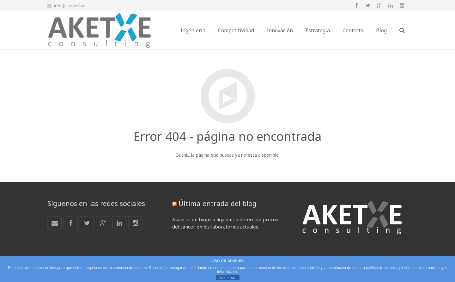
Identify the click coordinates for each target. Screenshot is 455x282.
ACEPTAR (227, 278)
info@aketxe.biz (69, 6)
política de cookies (381, 268)
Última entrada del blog (218, 203)
